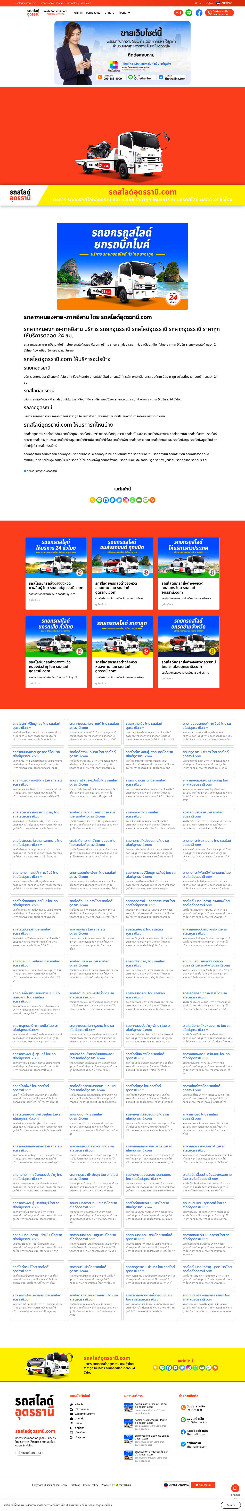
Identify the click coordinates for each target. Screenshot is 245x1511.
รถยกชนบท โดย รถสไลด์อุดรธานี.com (86, 1116)
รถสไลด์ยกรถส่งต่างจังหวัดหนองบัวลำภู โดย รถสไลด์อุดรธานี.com (50, 667)
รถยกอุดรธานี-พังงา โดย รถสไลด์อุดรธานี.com (206, 754)
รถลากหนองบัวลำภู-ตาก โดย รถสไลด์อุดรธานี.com (91, 1148)
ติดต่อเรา (199, 3)
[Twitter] (119, 500)
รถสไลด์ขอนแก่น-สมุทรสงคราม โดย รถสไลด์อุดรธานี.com (37, 842)
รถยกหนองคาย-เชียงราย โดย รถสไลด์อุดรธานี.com (151, 1405)
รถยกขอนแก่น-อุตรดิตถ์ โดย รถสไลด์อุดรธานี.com (204, 1205)
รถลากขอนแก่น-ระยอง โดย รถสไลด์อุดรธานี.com (152, 1437)
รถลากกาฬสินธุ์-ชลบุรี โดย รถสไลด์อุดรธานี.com (37, 1297)
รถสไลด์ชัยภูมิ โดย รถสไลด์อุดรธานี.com (144, 931)
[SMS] (146, 500)
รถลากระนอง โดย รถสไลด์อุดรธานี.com (200, 1116)
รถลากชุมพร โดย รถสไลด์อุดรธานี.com (87, 931)
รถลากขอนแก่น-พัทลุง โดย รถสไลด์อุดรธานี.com (37, 1148)
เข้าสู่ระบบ (210, 3)
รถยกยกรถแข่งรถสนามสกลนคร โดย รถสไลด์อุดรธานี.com (148, 1176)
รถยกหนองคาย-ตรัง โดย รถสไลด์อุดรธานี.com (149, 1237)
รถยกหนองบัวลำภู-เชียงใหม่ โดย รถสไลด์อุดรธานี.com (37, 1237)
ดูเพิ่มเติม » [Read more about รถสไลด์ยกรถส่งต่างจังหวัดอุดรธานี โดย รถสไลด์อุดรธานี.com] (167, 678)
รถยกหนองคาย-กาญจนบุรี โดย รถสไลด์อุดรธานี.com (151, 1453)
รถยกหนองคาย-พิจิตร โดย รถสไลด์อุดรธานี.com (37, 782)
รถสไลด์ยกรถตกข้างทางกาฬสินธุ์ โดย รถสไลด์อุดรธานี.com (92, 814)
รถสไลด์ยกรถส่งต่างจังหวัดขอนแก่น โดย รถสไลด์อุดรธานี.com (116, 588)
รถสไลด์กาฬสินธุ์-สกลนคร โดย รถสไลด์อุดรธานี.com (149, 754)
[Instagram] (126, 500)
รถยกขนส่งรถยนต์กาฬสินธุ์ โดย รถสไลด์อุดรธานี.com (207, 725)
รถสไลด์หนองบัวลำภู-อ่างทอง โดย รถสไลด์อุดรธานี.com (206, 903)
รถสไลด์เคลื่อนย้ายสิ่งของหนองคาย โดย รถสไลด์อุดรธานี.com (207, 1176)
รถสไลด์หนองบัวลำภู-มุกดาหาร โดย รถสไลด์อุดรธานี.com (207, 1268)
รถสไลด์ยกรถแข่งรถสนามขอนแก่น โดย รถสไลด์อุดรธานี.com (93, 1088)
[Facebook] (106, 500)
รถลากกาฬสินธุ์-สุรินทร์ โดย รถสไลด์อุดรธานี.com (34, 1056)
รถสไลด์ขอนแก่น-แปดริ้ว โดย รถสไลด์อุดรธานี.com (91, 995)
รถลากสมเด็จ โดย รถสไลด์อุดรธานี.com (144, 725)
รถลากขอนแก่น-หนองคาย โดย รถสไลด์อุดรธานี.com (206, 1237)
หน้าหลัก (78, 13)
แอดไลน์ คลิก (195, 1418)
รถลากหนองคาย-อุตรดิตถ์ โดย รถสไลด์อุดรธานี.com (36, 754)
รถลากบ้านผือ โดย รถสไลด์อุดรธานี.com (87, 1268)
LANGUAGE (226, 3)
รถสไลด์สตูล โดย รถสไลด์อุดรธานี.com (143, 1088)
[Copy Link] (93, 500)
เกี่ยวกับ (124, 12)
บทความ (109, 13)
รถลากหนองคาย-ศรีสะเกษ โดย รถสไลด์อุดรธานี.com (206, 1056)
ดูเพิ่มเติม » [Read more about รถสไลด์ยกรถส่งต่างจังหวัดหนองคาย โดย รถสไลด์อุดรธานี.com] (101, 683)
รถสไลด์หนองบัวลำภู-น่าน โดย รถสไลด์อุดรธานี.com (151, 1421)
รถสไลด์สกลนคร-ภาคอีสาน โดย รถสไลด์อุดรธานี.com (93, 1297)
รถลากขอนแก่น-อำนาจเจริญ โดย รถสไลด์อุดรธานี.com (205, 782)
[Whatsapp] (132, 500)
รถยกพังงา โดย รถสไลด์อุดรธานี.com (142, 814)
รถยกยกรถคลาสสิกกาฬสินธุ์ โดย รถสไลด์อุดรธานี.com (35, 874)
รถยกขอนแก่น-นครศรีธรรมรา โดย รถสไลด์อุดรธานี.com (206, 1297)
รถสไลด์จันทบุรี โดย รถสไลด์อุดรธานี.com (32, 931)
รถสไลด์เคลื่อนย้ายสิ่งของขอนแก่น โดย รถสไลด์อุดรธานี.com (149, 1297)
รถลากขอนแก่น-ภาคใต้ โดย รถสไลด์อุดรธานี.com (94, 725)
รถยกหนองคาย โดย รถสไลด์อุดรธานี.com (145, 995)
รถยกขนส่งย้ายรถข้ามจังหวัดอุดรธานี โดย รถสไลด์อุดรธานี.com (206, 963)
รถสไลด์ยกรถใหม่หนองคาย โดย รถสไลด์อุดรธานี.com (207, 1027)
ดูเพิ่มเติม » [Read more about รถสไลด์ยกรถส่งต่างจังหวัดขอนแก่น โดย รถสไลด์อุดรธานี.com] (101, 604)
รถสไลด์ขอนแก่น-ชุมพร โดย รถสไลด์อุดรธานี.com (147, 1205)
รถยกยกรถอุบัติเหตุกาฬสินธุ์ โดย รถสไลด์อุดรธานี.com (151, 874)
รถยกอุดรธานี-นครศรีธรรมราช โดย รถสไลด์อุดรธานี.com (150, 903)
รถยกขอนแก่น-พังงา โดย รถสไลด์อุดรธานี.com (92, 874)
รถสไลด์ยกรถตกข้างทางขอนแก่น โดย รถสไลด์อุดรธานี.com (92, 842)
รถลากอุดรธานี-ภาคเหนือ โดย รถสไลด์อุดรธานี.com (35, 1027)
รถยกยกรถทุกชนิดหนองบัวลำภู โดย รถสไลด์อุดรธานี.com (37, 1176)
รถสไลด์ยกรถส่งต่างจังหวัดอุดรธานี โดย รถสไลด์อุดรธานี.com (189, 665)
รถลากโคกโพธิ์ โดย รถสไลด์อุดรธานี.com (201, 1088)
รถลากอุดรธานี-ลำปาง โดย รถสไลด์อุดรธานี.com (150, 1268)
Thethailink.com (197, 1434)
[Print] (152, 500)
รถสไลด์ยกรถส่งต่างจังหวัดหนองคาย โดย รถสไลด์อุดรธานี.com (116, 667)
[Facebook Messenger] (113, 500)
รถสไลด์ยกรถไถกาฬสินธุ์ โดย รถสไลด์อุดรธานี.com (205, 995)
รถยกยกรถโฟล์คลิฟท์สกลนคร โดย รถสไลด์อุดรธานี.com (207, 874)
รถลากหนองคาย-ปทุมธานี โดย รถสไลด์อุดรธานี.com (92, 1237)
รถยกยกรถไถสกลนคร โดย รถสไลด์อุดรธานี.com (207, 842)
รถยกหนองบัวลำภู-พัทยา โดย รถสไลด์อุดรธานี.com (148, 1027)
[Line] (99, 500)
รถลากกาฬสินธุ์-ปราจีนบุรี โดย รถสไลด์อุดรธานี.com (36, 1205)
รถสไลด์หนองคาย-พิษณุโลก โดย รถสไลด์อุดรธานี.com (37, 1116)
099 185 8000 (220, 14)
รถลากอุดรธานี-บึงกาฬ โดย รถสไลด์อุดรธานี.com (204, 1148)
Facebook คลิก (197, 1431)
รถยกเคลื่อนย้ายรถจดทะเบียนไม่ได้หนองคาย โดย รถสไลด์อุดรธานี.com (36, 997)
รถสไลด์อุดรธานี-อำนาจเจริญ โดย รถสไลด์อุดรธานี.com (36, 814)
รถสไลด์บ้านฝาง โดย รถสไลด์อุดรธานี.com (89, 963)
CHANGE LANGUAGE (179, 1485)
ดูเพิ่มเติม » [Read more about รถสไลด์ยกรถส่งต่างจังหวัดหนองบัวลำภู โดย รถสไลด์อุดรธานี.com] (34, 683)
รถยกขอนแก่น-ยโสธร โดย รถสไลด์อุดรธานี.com (36, 963)
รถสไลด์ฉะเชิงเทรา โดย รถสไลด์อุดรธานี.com (90, 903)
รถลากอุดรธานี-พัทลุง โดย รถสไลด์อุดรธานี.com (93, 1176)
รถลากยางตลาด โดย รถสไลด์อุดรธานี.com (146, 782)
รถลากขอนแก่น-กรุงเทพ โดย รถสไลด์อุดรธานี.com (91, 1027)
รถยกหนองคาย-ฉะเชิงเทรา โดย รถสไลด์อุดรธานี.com (93, 1205)
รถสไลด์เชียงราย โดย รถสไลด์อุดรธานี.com (203, 814)
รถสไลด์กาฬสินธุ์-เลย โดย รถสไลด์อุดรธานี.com (36, 725)
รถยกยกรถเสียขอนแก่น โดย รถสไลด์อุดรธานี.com (147, 1116)
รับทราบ (231, 1505)
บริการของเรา (93, 13)
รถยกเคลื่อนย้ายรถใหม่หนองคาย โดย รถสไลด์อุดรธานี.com (92, 1056)
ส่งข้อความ (194, 1443)
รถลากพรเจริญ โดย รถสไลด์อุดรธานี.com (145, 963)
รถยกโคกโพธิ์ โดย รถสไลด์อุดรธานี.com (31, 1088)
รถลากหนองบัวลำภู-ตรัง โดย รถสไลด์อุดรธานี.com (205, 931)
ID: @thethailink (197, 1422)
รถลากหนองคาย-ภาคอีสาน (42, 471)
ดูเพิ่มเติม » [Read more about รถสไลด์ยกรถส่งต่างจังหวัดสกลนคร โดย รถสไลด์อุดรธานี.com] (167, 604)
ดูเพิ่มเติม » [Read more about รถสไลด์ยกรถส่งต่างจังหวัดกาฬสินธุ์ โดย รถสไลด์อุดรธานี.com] (34, 600)
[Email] (139, 500)
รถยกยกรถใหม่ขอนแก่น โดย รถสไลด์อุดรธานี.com (147, 842)
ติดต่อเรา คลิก (220, 11)
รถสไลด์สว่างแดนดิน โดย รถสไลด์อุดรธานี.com (92, 754)
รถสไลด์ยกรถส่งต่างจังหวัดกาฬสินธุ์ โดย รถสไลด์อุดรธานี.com (56, 586)
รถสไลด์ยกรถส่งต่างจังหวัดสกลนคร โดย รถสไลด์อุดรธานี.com (182, 588)
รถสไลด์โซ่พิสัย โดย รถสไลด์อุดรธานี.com (145, 1056)
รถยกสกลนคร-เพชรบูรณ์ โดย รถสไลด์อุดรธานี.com (149, 1148)
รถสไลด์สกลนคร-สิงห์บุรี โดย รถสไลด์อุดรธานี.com (35, 903)
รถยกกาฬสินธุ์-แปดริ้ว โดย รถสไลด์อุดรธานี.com (93, 782)
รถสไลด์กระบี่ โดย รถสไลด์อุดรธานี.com (30, 1268)
